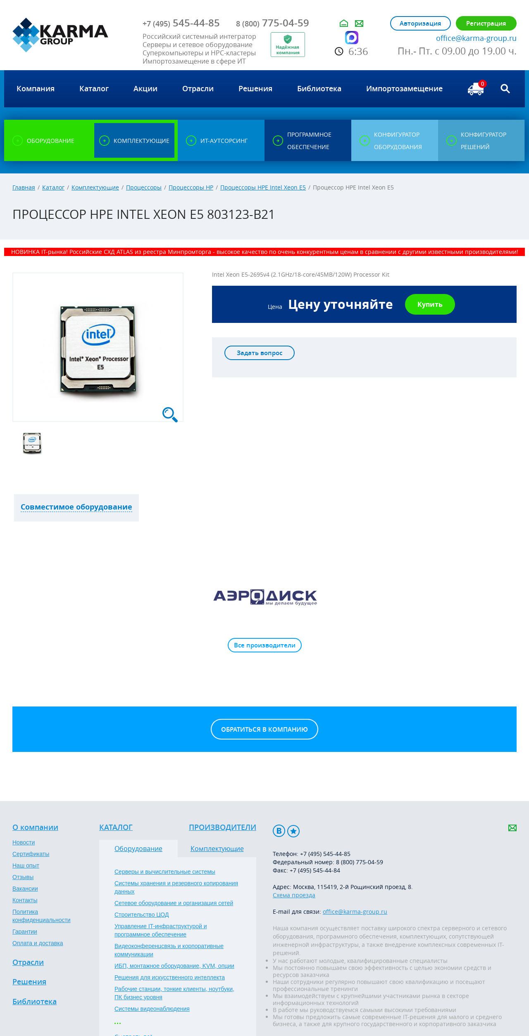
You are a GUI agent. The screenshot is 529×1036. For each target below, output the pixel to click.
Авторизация (420, 23)
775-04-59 (272, 23)
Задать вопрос (259, 352)
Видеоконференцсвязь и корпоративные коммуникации (169, 950)
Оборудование (138, 848)
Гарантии (24, 931)
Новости (23, 842)
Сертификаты (30, 854)
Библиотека (34, 1001)
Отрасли (28, 962)
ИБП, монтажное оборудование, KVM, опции (174, 966)
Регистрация (486, 23)
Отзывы (22, 877)
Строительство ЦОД (141, 914)
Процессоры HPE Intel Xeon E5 (263, 187)
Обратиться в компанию (264, 729)
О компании (35, 827)
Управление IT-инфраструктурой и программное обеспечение (160, 930)
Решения (29, 981)
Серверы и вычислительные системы (164, 871)
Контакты (24, 900)
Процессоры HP (191, 187)
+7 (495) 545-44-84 (315, 870)
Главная (23, 187)
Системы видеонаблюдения (152, 1008)
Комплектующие (95, 187)
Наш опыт (25, 865)
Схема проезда (294, 895)
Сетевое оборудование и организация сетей (173, 903)
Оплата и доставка (37, 943)
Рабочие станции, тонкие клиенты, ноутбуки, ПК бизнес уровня (174, 993)
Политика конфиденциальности (41, 915)
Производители (222, 827)
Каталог (53, 187)
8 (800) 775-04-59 (359, 862)
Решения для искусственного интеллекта (169, 977)
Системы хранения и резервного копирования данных (176, 887)
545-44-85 (181, 23)
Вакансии (25, 888)
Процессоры (144, 187)
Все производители (264, 645)
